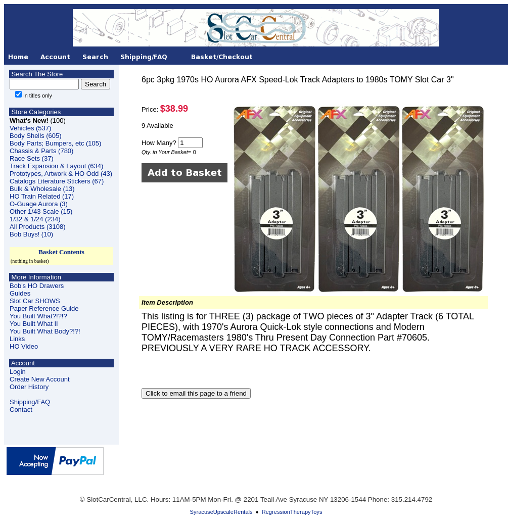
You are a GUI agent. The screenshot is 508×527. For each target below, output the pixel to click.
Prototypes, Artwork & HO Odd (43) (61, 173)
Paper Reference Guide (44, 308)
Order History (29, 387)
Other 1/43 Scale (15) (41, 211)
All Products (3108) (38, 226)
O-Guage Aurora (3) (39, 204)
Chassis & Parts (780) (41, 151)
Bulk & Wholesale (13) (42, 189)
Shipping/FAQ (30, 402)
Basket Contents (61, 252)
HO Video (24, 346)
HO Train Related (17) (42, 196)
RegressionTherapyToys (292, 512)
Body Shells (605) (36, 135)
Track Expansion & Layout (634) (56, 166)
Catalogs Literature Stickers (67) (57, 181)
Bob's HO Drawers (37, 286)
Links (17, 339)
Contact (21, 409)
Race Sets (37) (32, 158)
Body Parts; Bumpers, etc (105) (55, 143)
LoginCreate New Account (40, 375)
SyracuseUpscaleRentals (221, 512)
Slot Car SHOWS (35, 301)
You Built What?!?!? (38, 316)
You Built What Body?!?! (45, 331)
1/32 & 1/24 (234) (35, 219)
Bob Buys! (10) (31, 234)
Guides (20, 293)
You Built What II (34, 323)
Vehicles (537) (30, 128)
